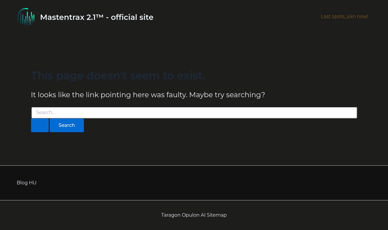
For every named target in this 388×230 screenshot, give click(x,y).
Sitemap (217, 215)
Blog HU (27, 183)
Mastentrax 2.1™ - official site (97, 17)
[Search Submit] (40, 125)
